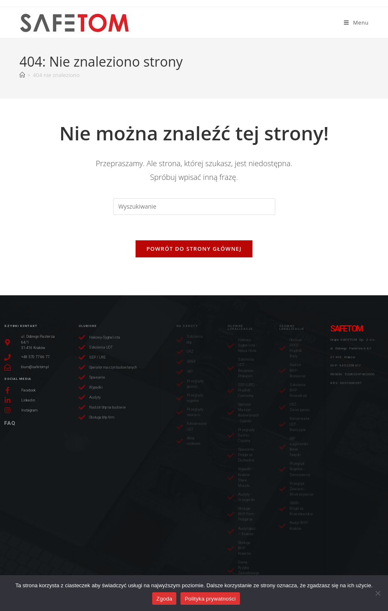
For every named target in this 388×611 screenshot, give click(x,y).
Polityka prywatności (210, 599)
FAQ (9, 423)
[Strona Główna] (22, 75)
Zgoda (164, 599)
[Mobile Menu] (356, 22)
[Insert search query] (194, 206)
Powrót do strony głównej (194, 248)
